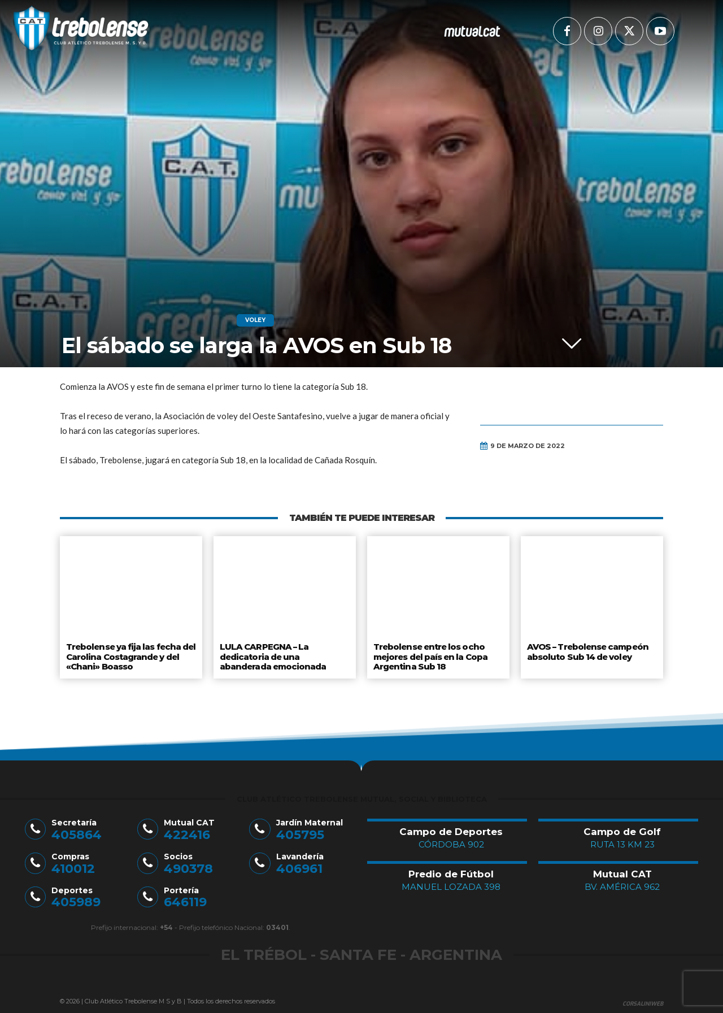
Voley (255, 320)
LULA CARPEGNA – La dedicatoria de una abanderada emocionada (272, 655)
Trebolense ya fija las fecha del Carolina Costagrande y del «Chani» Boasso (130, 655)
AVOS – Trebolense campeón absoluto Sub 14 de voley (587, 651)
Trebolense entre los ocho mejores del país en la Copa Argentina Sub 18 (431, 655)
